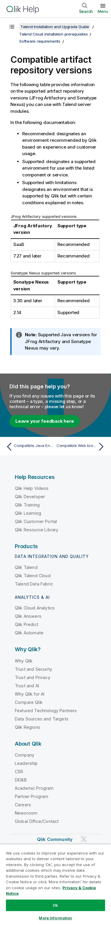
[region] (55, 884)
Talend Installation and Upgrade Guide (54, 26)
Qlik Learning (28, 513)
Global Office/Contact (37, 821)
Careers (23, 804)
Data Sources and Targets (41, 718)
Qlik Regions (27, 727)
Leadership (26, 763)
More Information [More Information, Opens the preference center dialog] (55, 918)
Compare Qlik (29, 702)
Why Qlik (24, 660)
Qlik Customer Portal (36, 521)
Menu (103, 11)
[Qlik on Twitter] (83, 839)
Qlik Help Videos (32, 488)
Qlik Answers (28, 616)
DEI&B (21, 779)
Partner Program (31, 796)
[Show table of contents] (11, 26)
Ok (55, 905)
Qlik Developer (30, 496)
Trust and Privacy (32, 677)
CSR (19, 771)
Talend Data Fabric (34, 583)
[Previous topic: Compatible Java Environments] (29, 447)
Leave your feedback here (44, 421)
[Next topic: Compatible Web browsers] (82, 447)
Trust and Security (33, 669)
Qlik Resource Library (36, 529)
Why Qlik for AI (29, 693)
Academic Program (34, 788)
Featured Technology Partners (46, 710)
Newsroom (26, 812)
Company (24, 754)
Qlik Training (27, 504)
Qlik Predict (26, 624)
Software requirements (39, 41)
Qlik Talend (26, 567)
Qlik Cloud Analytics (35, 607)
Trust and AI (27, 685)
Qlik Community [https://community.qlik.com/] (55, 839)
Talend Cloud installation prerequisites (53, 34)
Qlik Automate (29, 632)
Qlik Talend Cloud (33, 575)
